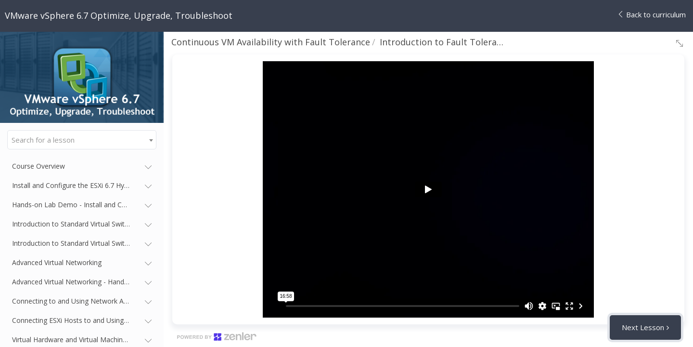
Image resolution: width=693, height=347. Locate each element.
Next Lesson (643, 327)
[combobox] (81, 139)
